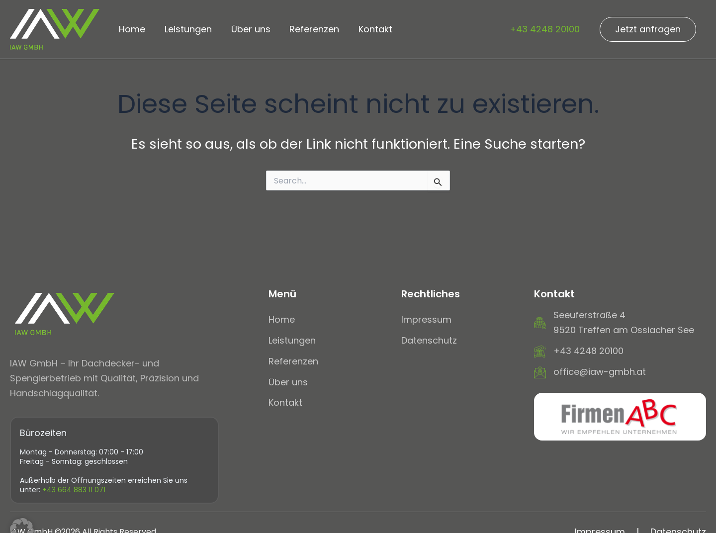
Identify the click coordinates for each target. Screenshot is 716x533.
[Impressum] (426, 319)
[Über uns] (288, 382)
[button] (648, 29)
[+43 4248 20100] (579, 351)
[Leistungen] (292, 340)
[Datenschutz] (429, 340)
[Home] (281, 319)
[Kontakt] (285, 402)
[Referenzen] (293, 361)
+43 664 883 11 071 (73, 490)
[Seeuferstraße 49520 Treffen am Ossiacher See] (614, 322)
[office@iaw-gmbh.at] (590, 371)
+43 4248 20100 (545, 29)
